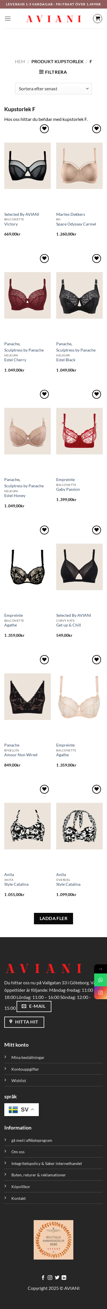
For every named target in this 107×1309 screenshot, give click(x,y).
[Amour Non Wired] (27, 696)
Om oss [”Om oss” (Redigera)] (18, 1151)
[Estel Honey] (27, 431)
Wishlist (18, 1080)
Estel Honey (14, 495)
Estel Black (65, 360)
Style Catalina (16, 884)
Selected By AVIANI (21, 214)
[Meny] (7, 18)
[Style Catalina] (27, 826)
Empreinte (65, 479)
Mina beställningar (28, 1057)
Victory (11, 224)
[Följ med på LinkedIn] (64, 1277)
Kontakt (18, 1198)
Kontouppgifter (25, 1069)
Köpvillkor (20, 1186)
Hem (20, 61)
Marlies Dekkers (70, 214)
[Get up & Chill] (79, 567)
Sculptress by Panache (24, 350)
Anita (9, 874)
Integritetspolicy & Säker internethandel (46, 1163)
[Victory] (27, 166)
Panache (11, 344)
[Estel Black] (79, 295)
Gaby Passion (68, 489)
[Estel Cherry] (27, 295)
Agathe (10, 625)
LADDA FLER (54, 918)
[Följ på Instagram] (50, 1277)
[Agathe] (27, 567)
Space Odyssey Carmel (76, 224)
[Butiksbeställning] (53, 88)
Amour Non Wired (20, 755)
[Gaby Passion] (79, 431)
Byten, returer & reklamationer (38, 1174)
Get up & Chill (68, 625)
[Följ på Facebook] (43, 1277)
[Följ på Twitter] (57, 1277)
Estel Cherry (15, 360)
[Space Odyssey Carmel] (79, 166)
